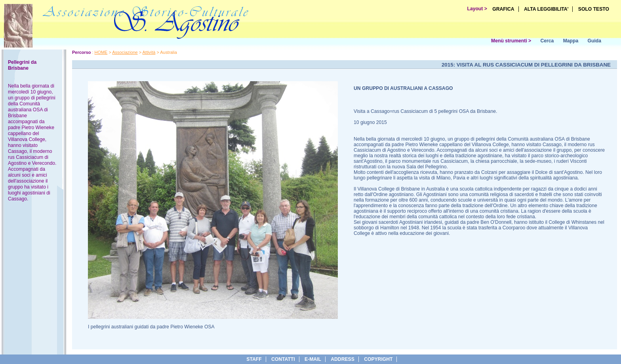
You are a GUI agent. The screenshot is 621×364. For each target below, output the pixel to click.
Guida (594, 41)
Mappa (571, 41)
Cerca (547, 41)
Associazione (124, 52)
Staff (253, 359)
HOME (101, 52)
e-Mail (313, 359)
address (342, 359)
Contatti (283, 359)
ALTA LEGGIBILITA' (546, 9)
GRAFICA (503, 9)
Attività (149, 52)
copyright (378, 359)
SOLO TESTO (593, 9)
